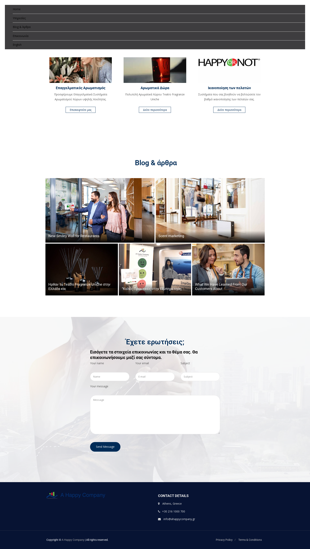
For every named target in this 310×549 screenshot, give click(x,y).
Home (17, 9)
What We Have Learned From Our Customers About (221, 286)
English (17, 45)
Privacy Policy (224, 539)
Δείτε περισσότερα (155, 110)
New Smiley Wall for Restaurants (73, 236)
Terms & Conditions (250, 539)
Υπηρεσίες (19, 18)
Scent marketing (171, 236)
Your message (99, 386)
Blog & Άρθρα (22, 27)
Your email (142, 363)
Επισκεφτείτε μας (80, 110)
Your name (97, 363)
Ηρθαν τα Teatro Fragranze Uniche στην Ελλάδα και (79, 286)
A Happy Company (73, 539)
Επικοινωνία (20, 36)
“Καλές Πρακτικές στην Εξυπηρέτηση (151, 289)
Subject (185, 363)
